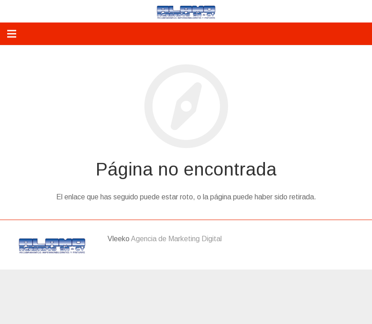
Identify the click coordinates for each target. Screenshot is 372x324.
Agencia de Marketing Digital (176, 239)
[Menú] (11, 33)
